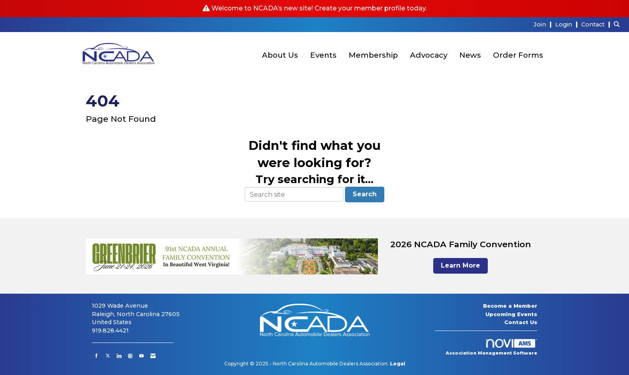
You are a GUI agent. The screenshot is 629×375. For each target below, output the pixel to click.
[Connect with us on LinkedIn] (119, 355)
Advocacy (428, 55)
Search (365, 194)
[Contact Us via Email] (153, 355)
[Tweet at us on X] (107, 355)
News (470, 55)
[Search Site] (618, 24)
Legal (397, 364)
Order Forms (518, 55)
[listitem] (544, 24)
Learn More (460, 265)
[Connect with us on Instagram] (130, 355)
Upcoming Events (511, 314)
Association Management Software (491, 347)
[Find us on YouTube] (141, 355)
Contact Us (520, 322)
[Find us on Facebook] (96, 355)
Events (323, 55)
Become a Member (510, 305)
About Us (280, 55)
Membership (373, 55)
